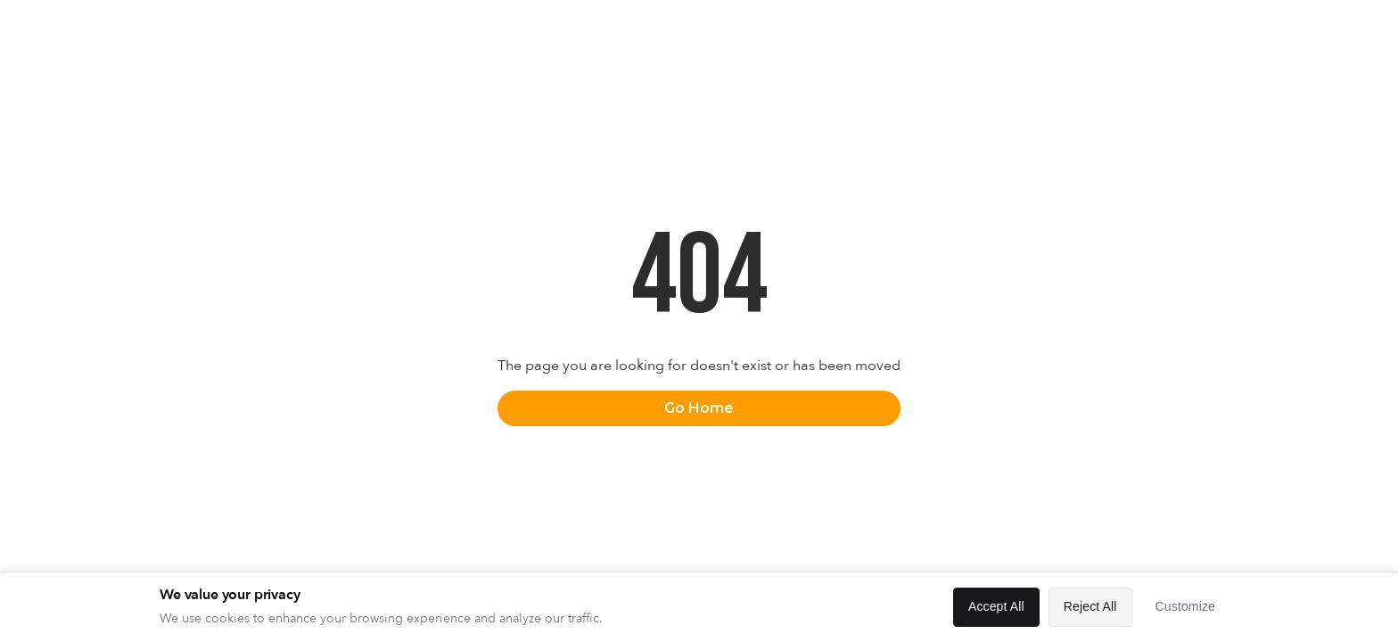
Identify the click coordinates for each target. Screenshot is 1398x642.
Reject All (1090, 606)
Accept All (996, 606)
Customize (1185, 606)
